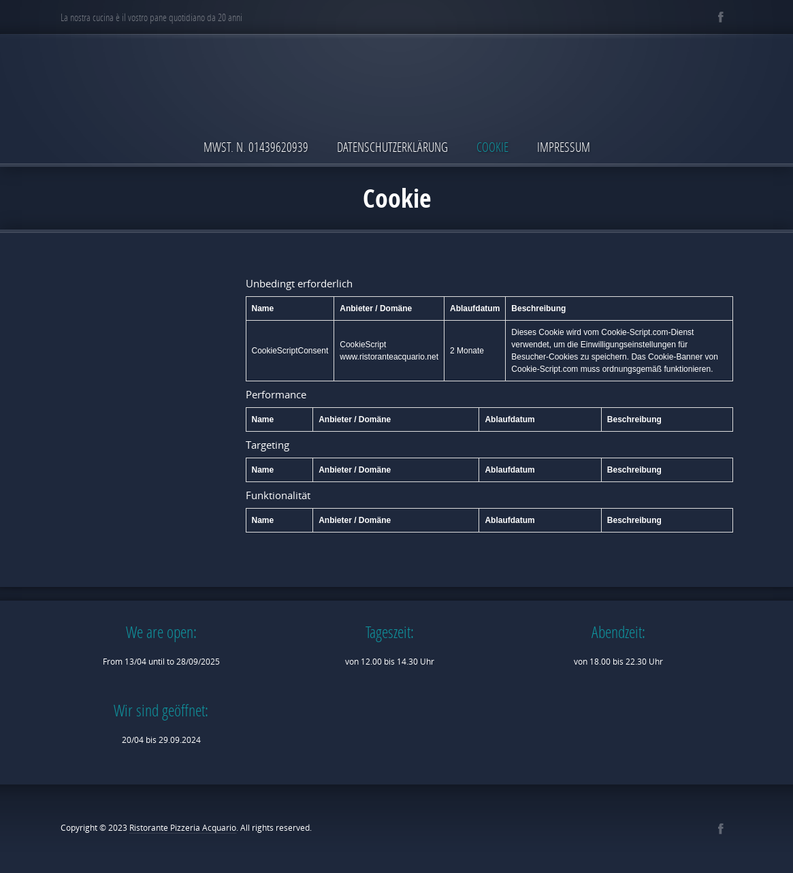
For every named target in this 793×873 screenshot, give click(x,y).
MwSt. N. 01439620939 (256, 146)
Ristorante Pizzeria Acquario (182, 828)
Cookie (492, 146)
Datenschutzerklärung (392, 146)
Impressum (563, 146)
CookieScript (363, 344)
